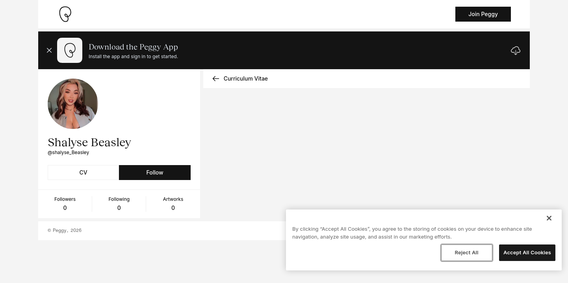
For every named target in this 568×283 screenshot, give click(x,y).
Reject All (466, 252)
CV (83, 172)
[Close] (549, 218)
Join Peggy (483, 14)
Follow (154, 172)
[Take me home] (65, 14)
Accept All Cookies (527, 252)
